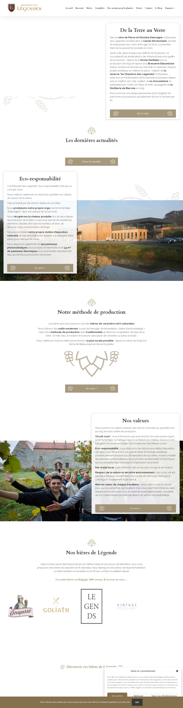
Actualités (100, 8)
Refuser (138, 696)
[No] (179, 702)
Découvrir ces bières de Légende (91, 667)
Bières (89, 8)
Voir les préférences (164, 696)
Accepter (117, 696)
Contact (148, 8)
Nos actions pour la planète (120, 8)
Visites (139, 8)
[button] (177, 671)
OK (137, 702)
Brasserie (79, 8)
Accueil (69, 8)
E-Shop (158, 8)
